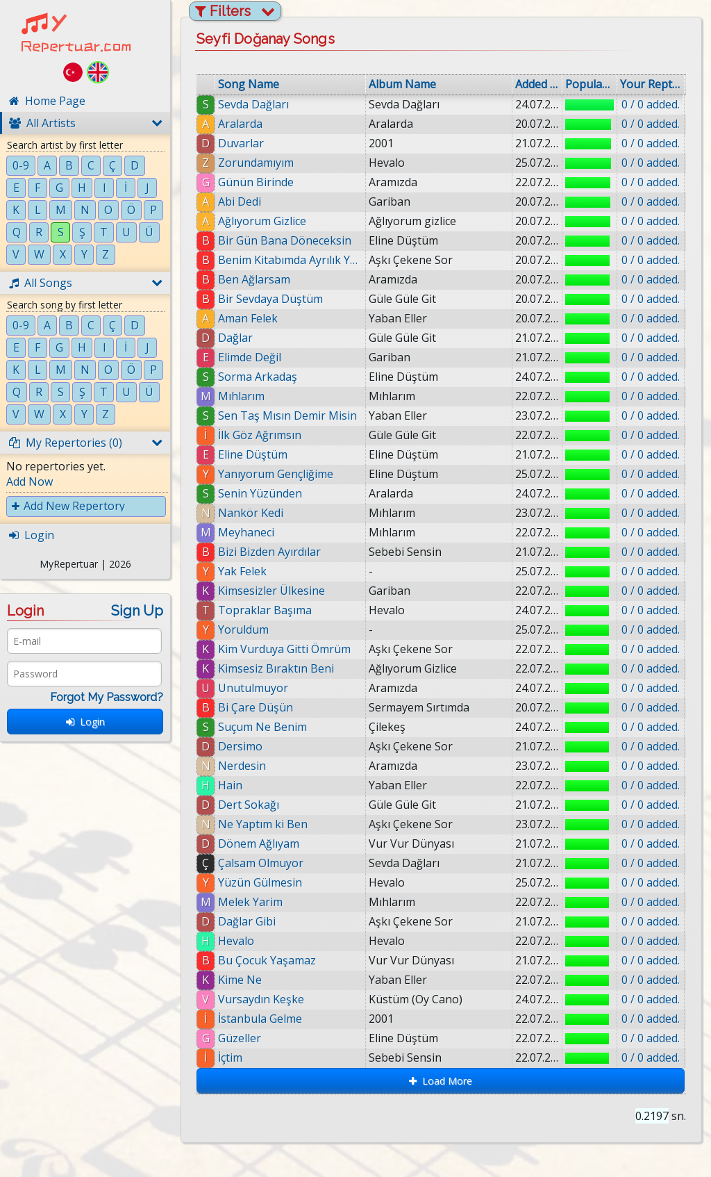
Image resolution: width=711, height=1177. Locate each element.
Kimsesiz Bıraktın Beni (276, 668)
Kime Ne (240, 979)
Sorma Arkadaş (257, 376)
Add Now (29, 481)
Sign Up (137, 610)
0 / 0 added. (650, 104)
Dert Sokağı (248, 804)
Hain (230, 785)
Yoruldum (243, 629)
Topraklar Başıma (265, 610)
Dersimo (240, 746)
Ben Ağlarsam (254, 279)
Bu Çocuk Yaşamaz (267, 960)
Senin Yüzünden (260, 493)
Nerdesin (242, 765)
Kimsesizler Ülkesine (271, 590)
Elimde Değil (249, 357)
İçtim (230, 1057)
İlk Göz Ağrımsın (259, 435)
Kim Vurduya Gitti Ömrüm (284, 649)
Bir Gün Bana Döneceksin (284, 240)
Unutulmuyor (253, 688)
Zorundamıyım (256, 162)
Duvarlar (241, 143)
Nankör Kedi (250, 512)
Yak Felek (242, 571)
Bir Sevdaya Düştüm (270, 298)
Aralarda (240, 123)
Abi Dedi (239, 201)
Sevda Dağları (253, 104)
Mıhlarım (241, 396)
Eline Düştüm (252, 454)
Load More (440, 1080)
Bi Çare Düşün (255, 707)
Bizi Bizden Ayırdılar (269, 551)
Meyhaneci (246, 532)
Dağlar (235, 337)
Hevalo (236, 940)
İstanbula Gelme (260, 1018)
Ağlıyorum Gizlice (262, 221)
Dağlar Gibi (247, 921)
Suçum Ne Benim (262, 726)
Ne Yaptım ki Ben (263, 824)
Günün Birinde (256, 182)
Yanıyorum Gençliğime (275, 473)
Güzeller (239, 1038)
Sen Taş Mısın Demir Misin (287, 415)
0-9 (20, 165)
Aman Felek (248, 318)
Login (85, 721)
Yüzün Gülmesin (260, 882)
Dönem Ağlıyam (258, 843)
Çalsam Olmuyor (260, 863)
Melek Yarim (250, 901)
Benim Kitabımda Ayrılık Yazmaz (290, 260)
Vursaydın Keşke (261, 999)
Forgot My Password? (106, 697)
